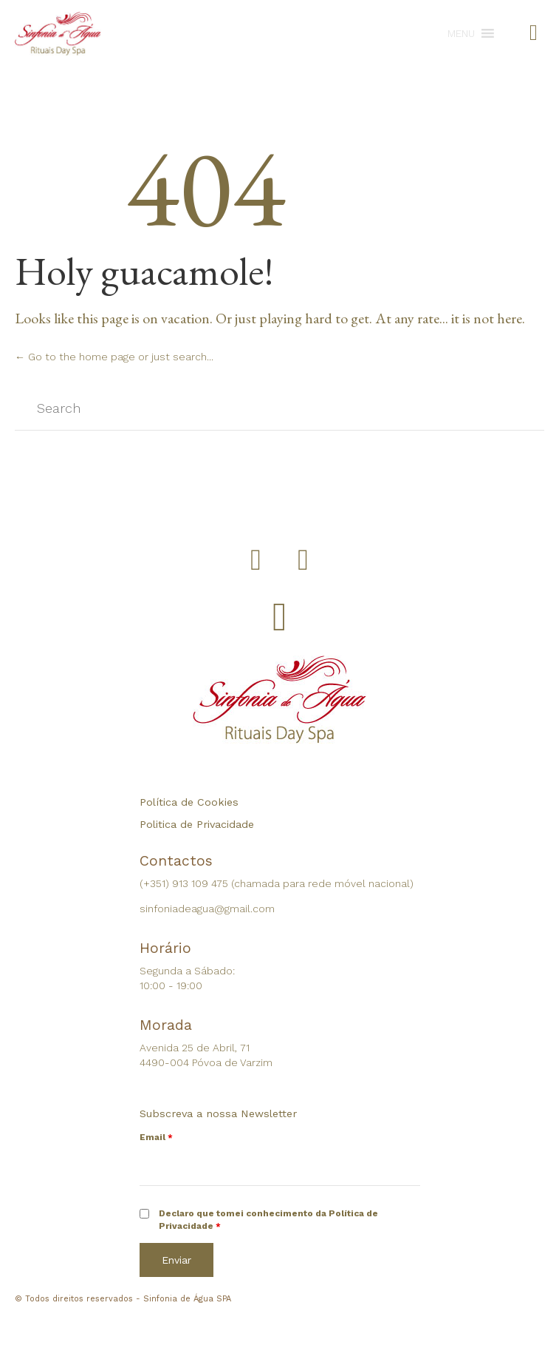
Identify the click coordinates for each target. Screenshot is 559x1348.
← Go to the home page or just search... (114, 357)
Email (156, 1137)
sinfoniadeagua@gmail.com (207, 908)
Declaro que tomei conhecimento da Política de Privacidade (268, 1219)
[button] (461, 33)
